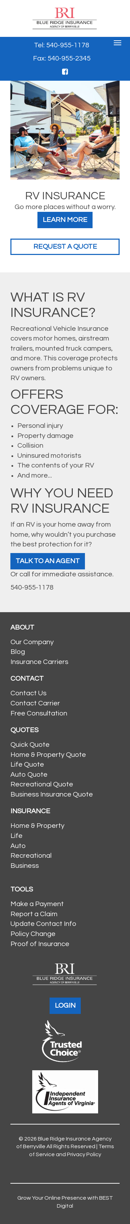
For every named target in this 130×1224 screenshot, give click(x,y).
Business (24, 865)
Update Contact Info (43, 923)
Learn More (65, 219)
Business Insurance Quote (51, 794)
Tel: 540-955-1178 (61, 45)
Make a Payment (37, 904)
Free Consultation (38, 713)
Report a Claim (34, 914)
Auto (18, 845)
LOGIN (65, 1005)
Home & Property (37, 825)
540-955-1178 (31, 587)
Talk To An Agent (48, 561)
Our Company (32, 642)
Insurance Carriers (39, 661)
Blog (17, 651)
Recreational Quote (41, 784)
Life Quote (27, 764)
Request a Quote (65, 246)
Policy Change (32, 933)
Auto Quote (28, 774)
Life (16, 835)
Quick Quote (30, 744)
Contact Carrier (35, 703)
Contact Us (28, 693)
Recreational (31, 855)
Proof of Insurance (39, 944)
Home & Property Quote (48, 754)
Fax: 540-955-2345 (61, 58)
